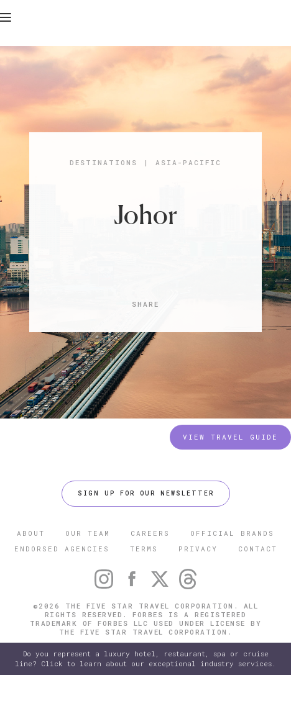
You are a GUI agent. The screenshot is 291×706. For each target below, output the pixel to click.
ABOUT (31, 533)
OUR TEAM (87, 533)
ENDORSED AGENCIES (61, 548)
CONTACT (257, 548)
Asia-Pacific (188, 162)
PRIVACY (198, 548)
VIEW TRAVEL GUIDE (230, 436)
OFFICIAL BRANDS (232, 533)
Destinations (103, 162)
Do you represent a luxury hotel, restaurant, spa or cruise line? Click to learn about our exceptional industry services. (145, 658)
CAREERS (150, 533)
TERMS (144, 548)
